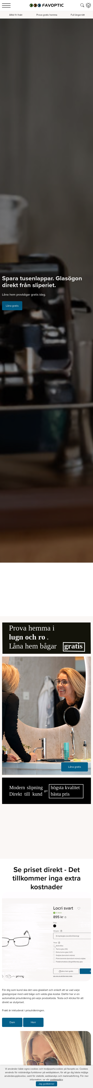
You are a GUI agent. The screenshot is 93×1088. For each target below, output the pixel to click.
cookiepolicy (56, 1079)
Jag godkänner (46, 1084)
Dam (12, 1022)
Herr (33, 1022)
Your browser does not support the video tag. (46, 829)
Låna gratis (12, 306)
